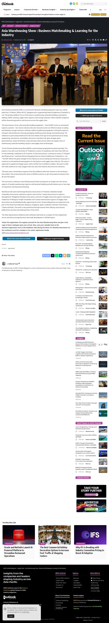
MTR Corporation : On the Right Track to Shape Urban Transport (84, 219)
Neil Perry (76, 600)
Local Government (91, 455)
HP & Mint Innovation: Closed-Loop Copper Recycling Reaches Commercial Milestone (86, 412)
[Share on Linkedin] (101, 39)
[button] (90, 10)
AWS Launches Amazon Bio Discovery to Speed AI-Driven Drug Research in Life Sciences (86, 363)
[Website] (67, 263)
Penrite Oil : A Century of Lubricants (86, 270)
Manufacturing (90, 292)
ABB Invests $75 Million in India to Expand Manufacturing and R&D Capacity (86, 373)
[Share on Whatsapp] (98, 39)
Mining (87, 214)
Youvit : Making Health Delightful (85, 312)
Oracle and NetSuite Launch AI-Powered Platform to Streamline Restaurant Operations (18, 551)
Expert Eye (88, 324)
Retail (43, 543)
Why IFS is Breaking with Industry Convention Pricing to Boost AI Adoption (90, 550)
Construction (89, 240)
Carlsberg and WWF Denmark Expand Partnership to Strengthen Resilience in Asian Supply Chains (39, 14)
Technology (89, 198)
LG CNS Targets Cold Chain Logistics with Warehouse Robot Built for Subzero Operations (86, 353)
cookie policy (25, 612)
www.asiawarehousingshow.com (17, 233)
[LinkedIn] (70, 3)
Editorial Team (8, 40)
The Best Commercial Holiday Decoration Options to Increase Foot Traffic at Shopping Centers (54, 551)
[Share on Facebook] (93, 39)
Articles (10, 25)
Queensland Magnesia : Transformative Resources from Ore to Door (85, 253)
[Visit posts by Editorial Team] (4, 264)
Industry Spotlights (91, 206)
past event (11, 248)
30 (4, 25)
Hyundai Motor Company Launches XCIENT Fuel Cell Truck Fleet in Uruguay (86, 395)
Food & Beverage (90, 300)
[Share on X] (95, 39)
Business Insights (21, 25)
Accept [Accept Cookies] (11, 616)
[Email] (103, 39)
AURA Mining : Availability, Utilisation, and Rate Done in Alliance (84, 279)
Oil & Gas (88, 272)
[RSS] (76, 3)
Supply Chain (34, 25)
